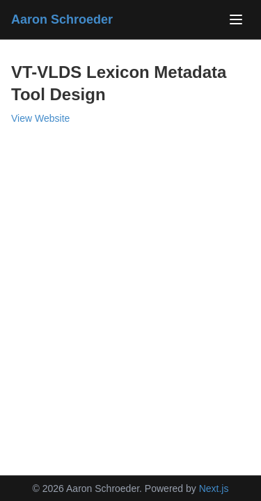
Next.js (214, 488)
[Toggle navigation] (236, 19)
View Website (40, 118)
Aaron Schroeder (62, 19)
